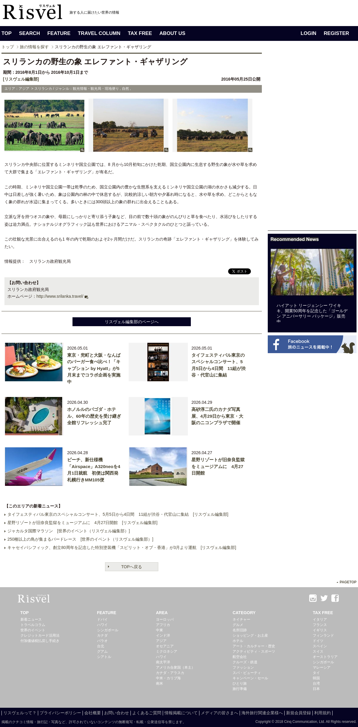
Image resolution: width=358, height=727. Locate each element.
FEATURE (58, 33)
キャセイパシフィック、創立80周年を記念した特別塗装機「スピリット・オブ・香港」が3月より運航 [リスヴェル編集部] (121, 547)
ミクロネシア (166, 651)
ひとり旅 (240, 683)
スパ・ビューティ (247, 673)
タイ (316, 673)
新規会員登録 (298, 712)
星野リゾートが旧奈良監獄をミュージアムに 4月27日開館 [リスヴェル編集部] (82, 522)
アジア (161, 641)
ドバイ (102, 619)
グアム (102, 651)
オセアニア (165, 646)
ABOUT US (172, 33)
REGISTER (336, 33)
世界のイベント (32, 630)
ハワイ (102, 625)
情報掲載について (181, 712)
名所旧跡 (240, 630)
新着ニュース (31, 619)
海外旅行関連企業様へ (262, 712)
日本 (316, 689)
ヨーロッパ (165, 619)
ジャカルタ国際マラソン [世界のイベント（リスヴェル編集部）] (68, 531)
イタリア (320, 619)
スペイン (320, 646)
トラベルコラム (32, 625)
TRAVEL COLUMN (99, 33)
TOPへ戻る (131, 566)
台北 (100, 646)
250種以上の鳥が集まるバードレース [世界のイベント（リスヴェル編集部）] (80, 539)
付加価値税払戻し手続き (39, 641)
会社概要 (92, 712)
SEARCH (29, 33)
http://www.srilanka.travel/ (59, 296)
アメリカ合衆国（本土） (175, 667)
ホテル (238, 641)
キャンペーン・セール (250, 678)
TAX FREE (140, 33)
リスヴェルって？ (19, 712)
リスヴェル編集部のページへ (132, 321)
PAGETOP (348, 582)
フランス (320, 625)
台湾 (316, 683)
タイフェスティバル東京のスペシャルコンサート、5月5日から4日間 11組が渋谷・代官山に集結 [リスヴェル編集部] (117, 514)
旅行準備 (240, 689)
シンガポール (107, 630)
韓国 (316, 678)
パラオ (102, 641)
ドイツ (318, 641)
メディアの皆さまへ (219, 712)
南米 (159, 683)
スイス (318, 651)
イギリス (320, 630)
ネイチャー (241, 619)
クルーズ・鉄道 (245, 662)
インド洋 (163, 635)
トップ (7, 46)
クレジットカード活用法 (39, 635)
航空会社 (240, 657)
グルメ (238, 625)
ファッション (243, 667)
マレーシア (321, 667)
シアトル (104, 657)
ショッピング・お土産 (250, 635)
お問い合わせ (116, 712)
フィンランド (323, 635)
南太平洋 (163, 662)
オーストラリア (325, 657)
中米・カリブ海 (168, 678)
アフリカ (163, 625)
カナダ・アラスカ (170, 673)
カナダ (102, 635)
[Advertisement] (302, 141)
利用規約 (322, 712)
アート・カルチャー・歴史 (254, 646)
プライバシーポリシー (60, 712)
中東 (159, 630)
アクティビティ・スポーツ (254, 651)
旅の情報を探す (34, 46)
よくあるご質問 (146, 712)
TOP (6, 33)
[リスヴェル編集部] (21, 79)
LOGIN (308, 33)
